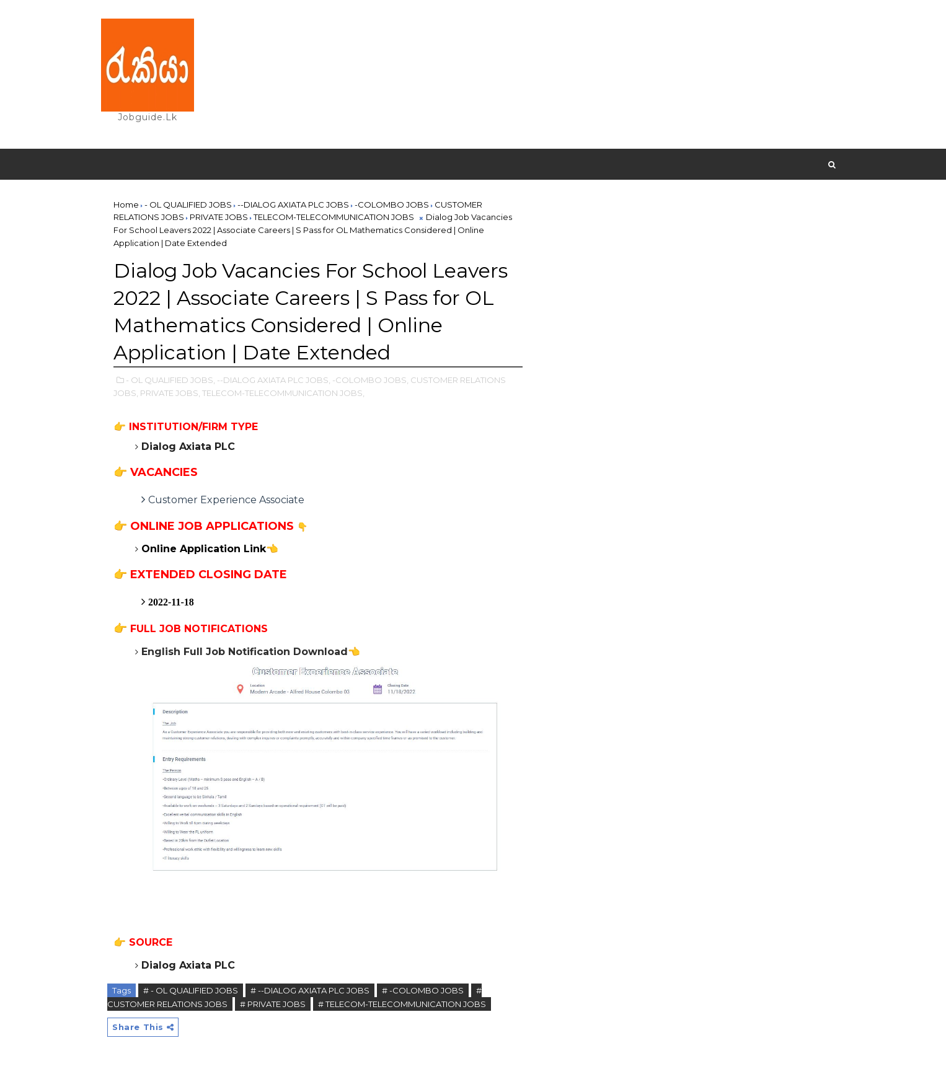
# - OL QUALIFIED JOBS (190, 990)
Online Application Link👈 (209, 549)
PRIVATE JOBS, (170, 393)
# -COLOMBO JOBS (423, 990)
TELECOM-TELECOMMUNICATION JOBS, (283, 393)
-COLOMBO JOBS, (370, 380)
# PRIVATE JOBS (273, 1004)
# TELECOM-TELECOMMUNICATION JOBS (402, 1004)
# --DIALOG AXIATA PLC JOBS (309, 990)
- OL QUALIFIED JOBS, (170, 380)
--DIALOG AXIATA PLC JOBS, (273, 380)
